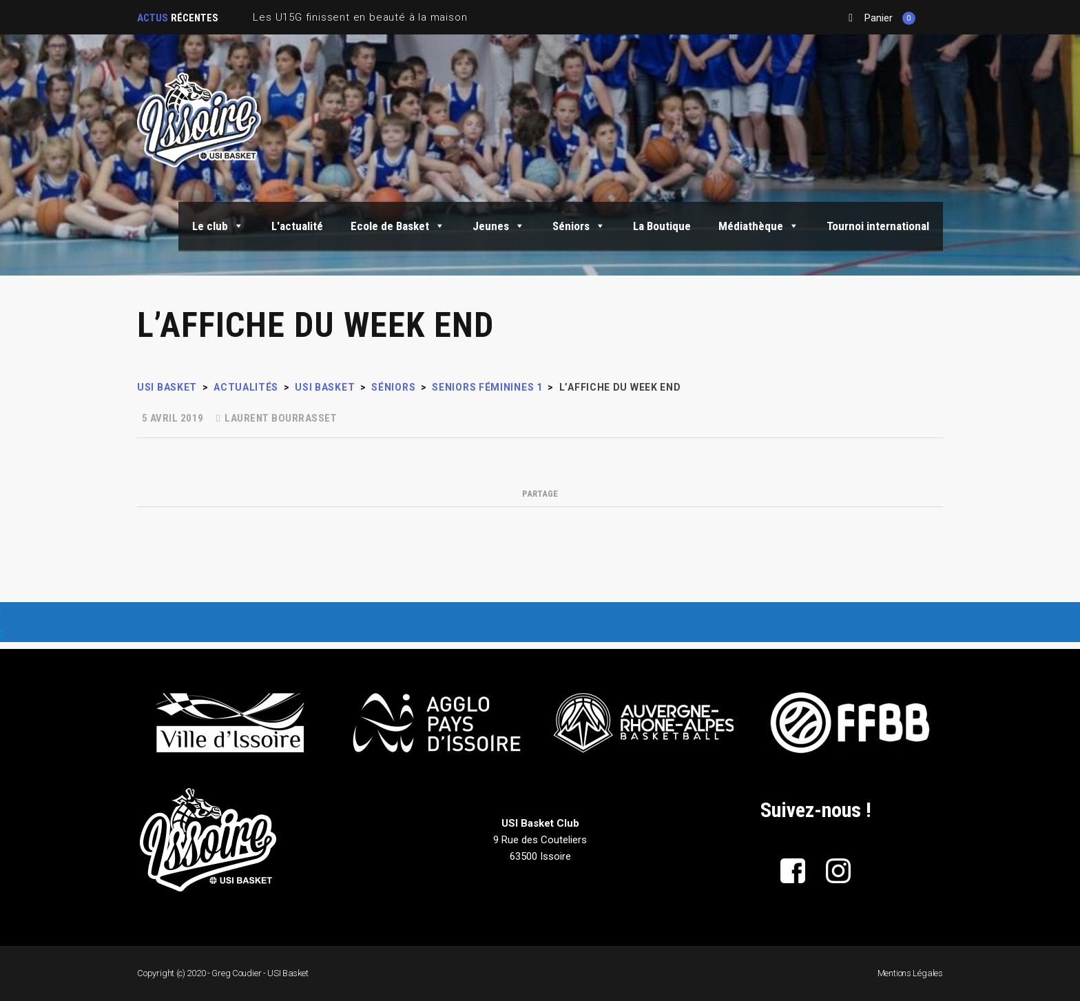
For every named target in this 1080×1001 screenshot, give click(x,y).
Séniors (578, 226)
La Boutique (662, 226)
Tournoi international (878, 226)
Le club (218, 226)
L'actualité (297, 226)
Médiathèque (758, 226)
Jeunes (499, 226)
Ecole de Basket (398, 226)
